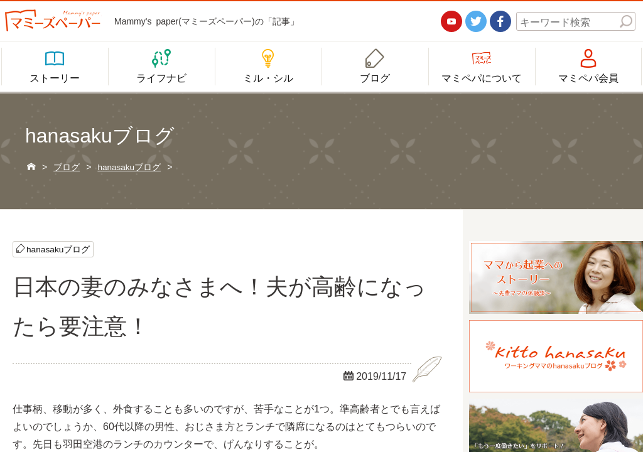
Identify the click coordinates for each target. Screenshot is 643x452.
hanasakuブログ (58, 249)
